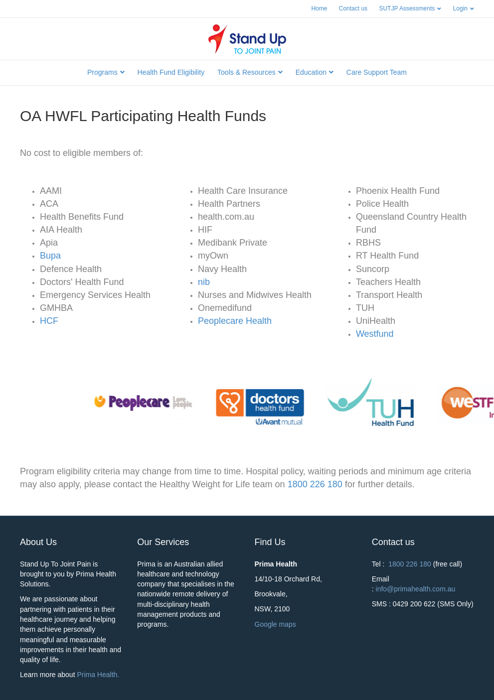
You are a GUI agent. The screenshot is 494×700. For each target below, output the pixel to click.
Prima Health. (98, 675)
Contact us (353, 8)
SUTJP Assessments (407, 8)
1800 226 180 (316, 484)
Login (460, 8)
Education (311, 72)
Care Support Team (376, 72)
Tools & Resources (246, 72)
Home (319, 8)
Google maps (276, 624)
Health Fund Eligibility (171, 72)
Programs (102, 72)
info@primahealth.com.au (416, 589)
